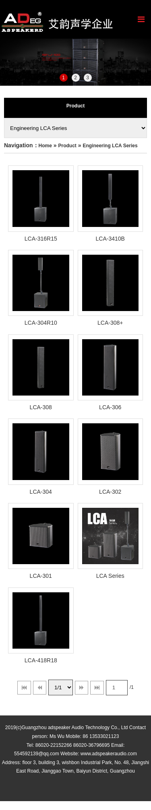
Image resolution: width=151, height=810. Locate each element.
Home (45, 145)
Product (67, 145)
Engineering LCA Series (110, 145)
